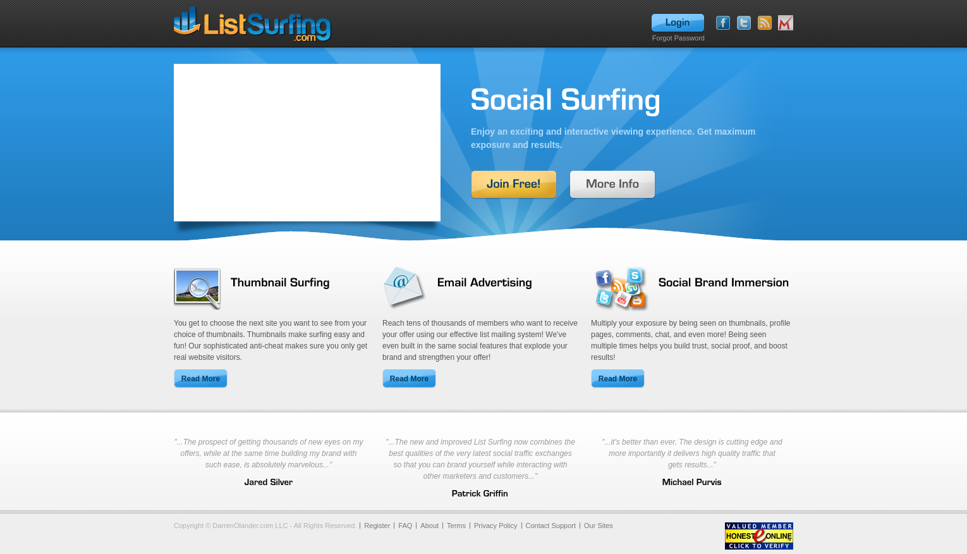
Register (377, 525)
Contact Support (551, 525)
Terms (456, 525)
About (429, 525)
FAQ (405, 525)
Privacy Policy (495, 525)
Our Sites (598, 525)
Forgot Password (678, 38)
